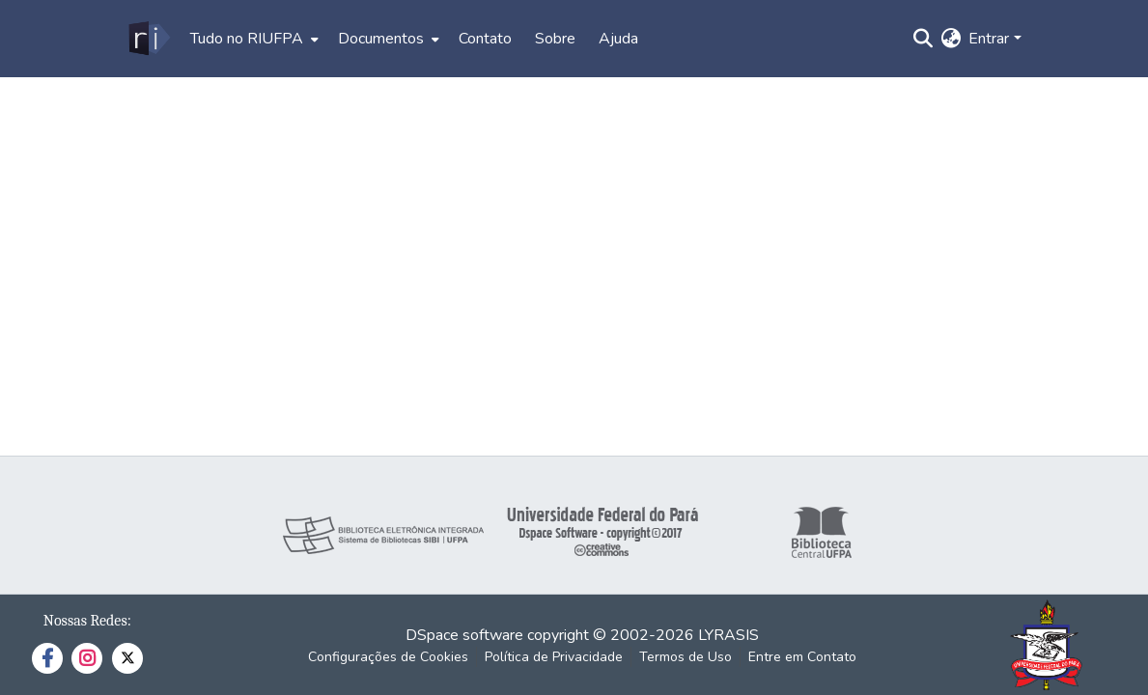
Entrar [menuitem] (988, 38)
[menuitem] (252, 38)
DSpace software (464, 635)
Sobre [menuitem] (555, 38)
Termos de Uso (685, 657)
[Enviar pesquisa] (922, 38)
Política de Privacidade (554, 657)
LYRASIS (728, 635)
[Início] (148, 38)
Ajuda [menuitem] (618, 38)
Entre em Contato (802, 657)
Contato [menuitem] (485, 38)
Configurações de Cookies (388, 657)
